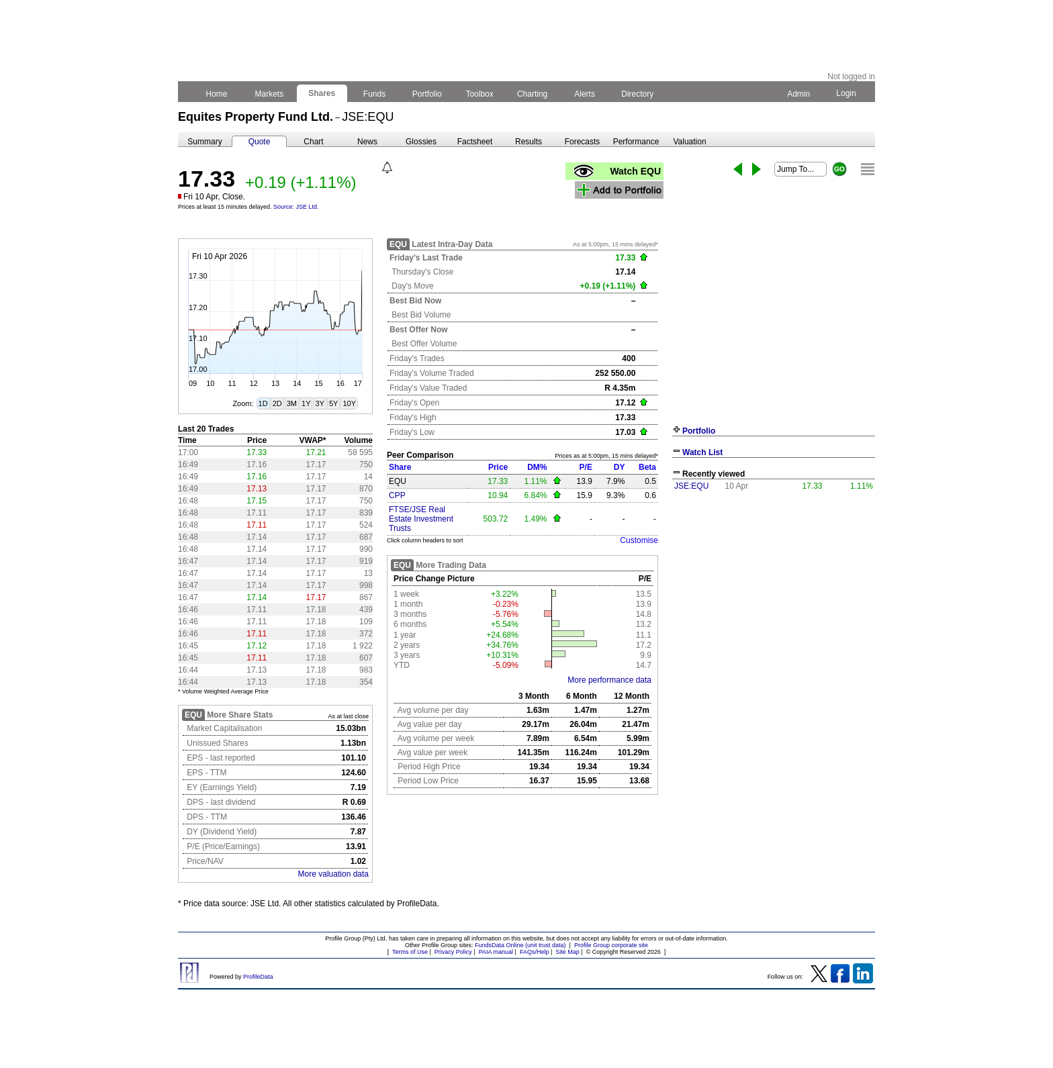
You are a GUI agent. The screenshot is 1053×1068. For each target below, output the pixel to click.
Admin (798, 94)
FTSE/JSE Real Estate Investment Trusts (421, 519)
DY (619, 467)
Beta (647, 467)
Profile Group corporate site (611, 945)
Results (528, 141)
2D (277, 403)
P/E (586, 467)
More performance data (609, 680)
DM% (537, 467)
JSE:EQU (691, 486)
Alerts (585, 94)
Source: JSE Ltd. (296, 206)
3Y (319, 403)
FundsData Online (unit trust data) (520, 945)
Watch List (702, 452)
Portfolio (427, 94)
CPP (397, 495)
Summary (204, 141)
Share (400, 467)
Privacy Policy (453, 952)
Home (216, 94)
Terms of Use (410, 952)
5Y (333, 403)
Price (498, 467)
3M (292, 403)
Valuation (689, 141)
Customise (639, 540)
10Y (349, 403)
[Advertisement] (773, 596)
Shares (322, 93)
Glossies (421, 141)
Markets (269, 94)
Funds (374, 94)
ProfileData (258, 976)
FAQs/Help (534, 952)
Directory (637, 94)
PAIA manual (496, 952)
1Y (306, 403)
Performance (636, 141)
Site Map (567, 952)
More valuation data (333, 874)
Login (846, 93)
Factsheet (475, 141)
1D (263, 403)
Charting (532, 94)
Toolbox (479, 94)
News (367, 141)
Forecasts (582, 141)
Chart (313, 141)
